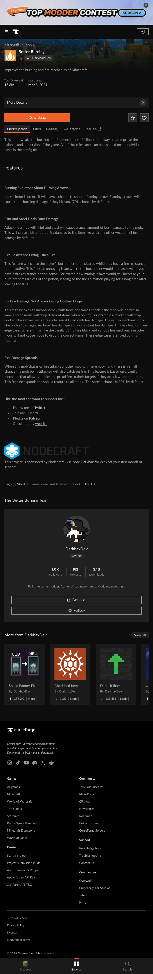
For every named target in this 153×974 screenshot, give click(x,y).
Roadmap (85, 816)
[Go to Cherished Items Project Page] (70, 674)
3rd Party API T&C (19, 884)
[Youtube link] (26, 762)
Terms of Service (17, 918)
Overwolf (85, 880)
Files (37, 129)
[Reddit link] (51, 762)
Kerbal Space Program (22, 823)
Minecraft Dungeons (21, 830)
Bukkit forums (88, 823)
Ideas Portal (87, 794)
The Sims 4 (14, 808)
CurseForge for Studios (94, 888)
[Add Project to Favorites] (132, 117)
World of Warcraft (19, 801)
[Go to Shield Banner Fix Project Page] (24, 674)
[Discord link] (34, 762)
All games (13, 787)
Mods (29, 44)
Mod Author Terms (19, 940)
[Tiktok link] (18, 762)
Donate (76, 600)
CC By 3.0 (87, 484)
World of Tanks (17, 838)
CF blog (84, 801)
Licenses (12, 932)
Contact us (86, 863)
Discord (32, 413)
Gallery (52, 129)
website (41, 423)
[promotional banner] (76, 12)
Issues (94, 129)
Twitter (39, 408)
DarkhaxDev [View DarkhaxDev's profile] (76, 549)
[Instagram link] (9, 762)
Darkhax (87, 462)
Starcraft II (14, 816)
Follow (76, 610)
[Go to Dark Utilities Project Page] (116, 674)
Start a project (16, 855)
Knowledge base (90, 848)
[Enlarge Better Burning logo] (10, 55)
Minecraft (11, 44)
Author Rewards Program (24, 870)
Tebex (83, 895)
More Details (76, 102)
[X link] (43, 762)
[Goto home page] (15, 31)
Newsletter (86, 808)
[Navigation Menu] (6, 31)
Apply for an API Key (21, 877)
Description (17, 129)
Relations (72, 129)
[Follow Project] (144, 117)
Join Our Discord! (91, 787)
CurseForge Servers (92, 830)
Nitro (82, 902)
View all (140, 635)
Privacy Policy (15, 925)
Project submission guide (23, 863)
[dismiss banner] (146, 5)
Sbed (21, 484)
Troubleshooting (90, 855)
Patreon (35, 418)
